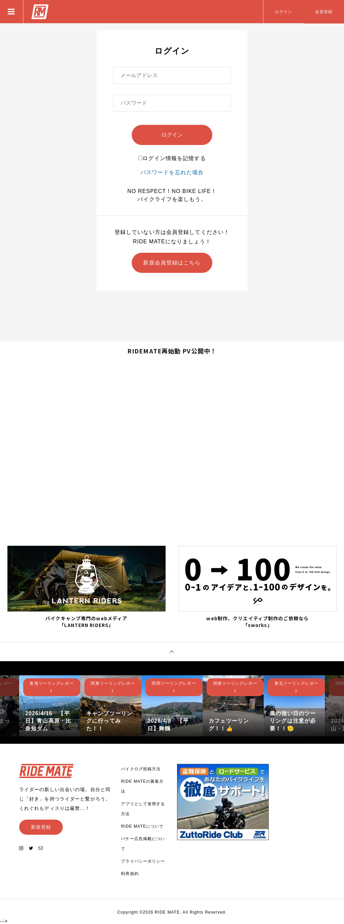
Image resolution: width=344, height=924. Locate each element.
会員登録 (324, 11)
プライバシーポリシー (143, 861)
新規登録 (41, 827)
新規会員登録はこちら (172, 262)
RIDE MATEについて (142, 826)
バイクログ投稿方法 (141, 769)
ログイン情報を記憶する (172, 158)
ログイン (283, 11)
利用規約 (129, 873)
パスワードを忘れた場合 (172, 172)
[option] (49, 705)
